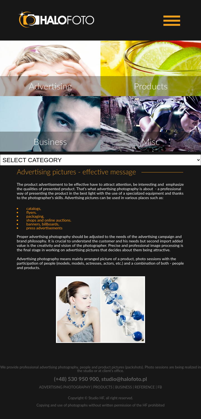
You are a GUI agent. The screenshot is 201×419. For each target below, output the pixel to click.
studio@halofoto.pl (124, 379)
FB (160, 387)
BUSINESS (123, 387)
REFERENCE (145, 387)
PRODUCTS (102, 387)
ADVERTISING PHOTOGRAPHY (64, 387)
